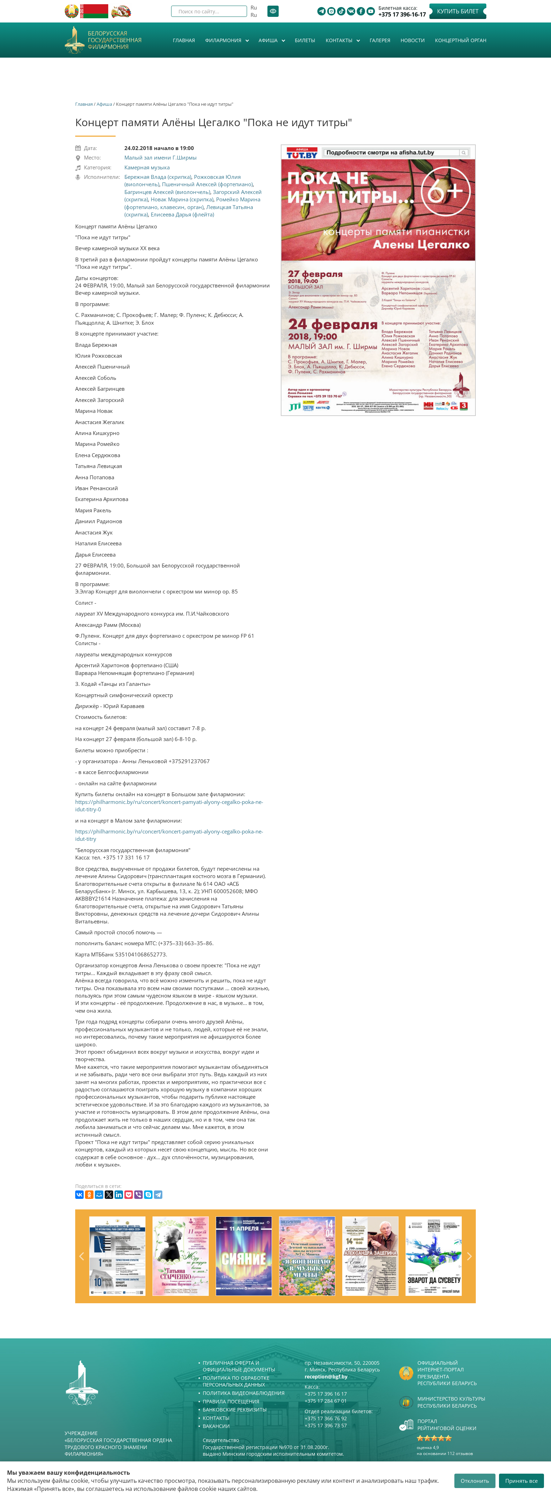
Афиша (269, 40)
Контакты (340, 40)
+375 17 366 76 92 (326, 1418)
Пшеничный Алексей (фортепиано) (207, 184)
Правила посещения (231, 1401)
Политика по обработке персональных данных (236, 1381)
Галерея (380, 40)
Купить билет (458, 11)
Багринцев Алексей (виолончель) (167, 191)
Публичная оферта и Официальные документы (239, 1366)
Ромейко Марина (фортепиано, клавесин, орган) (192, 203)
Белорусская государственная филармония (115, 40)
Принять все (521, 1480)
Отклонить (475, 1480)
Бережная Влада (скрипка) (157, 176)
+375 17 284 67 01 (326, 1400)
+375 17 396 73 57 (326, 1425)
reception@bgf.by (326, 1376)
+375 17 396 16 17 (326, 1393)
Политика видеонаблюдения (244, 1393)
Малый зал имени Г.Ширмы (160, 157)
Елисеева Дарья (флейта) (182, 214)
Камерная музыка (147, 167)
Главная (184, 40)
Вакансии (216, 1426)
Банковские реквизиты (235, 1409)
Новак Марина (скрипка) (182, 199)
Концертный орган (460, 40)
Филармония (224, 40)
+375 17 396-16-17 (402, 14)
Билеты (305, 40)
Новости (413, 40)
